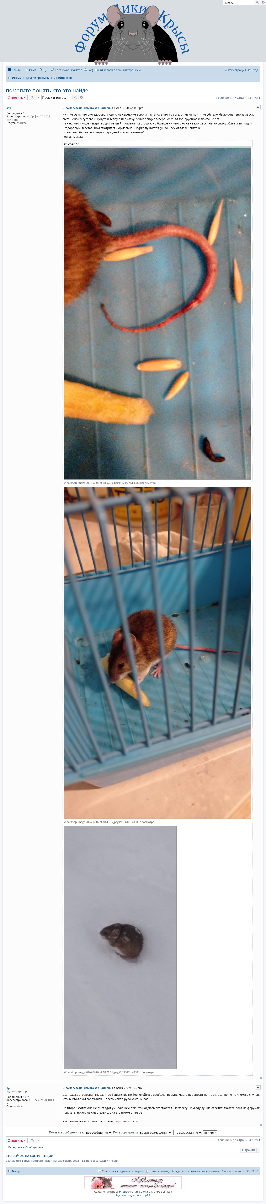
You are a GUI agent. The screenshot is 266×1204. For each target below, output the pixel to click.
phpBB (123, 1191)
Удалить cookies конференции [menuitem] (197, 1171)
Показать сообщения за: (80, 1132)
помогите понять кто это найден (49, 90)
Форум (16, 1171)
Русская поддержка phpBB (133, 1195)
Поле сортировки (142, 1132)
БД (43, 70)
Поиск (257, 2)
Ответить (15, 98)
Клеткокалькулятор (66, 70)
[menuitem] (118, 70)
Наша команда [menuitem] (159, 1171)
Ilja (8, 1088)
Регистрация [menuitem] (237, 70)
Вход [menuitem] (254, 70)
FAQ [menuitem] (90, 70)
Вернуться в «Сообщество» (25, 1147)
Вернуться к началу (261, 1078)
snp (8, 108)
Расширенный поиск (263, 2)
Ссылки (17, 70)
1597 (26, 1097)
